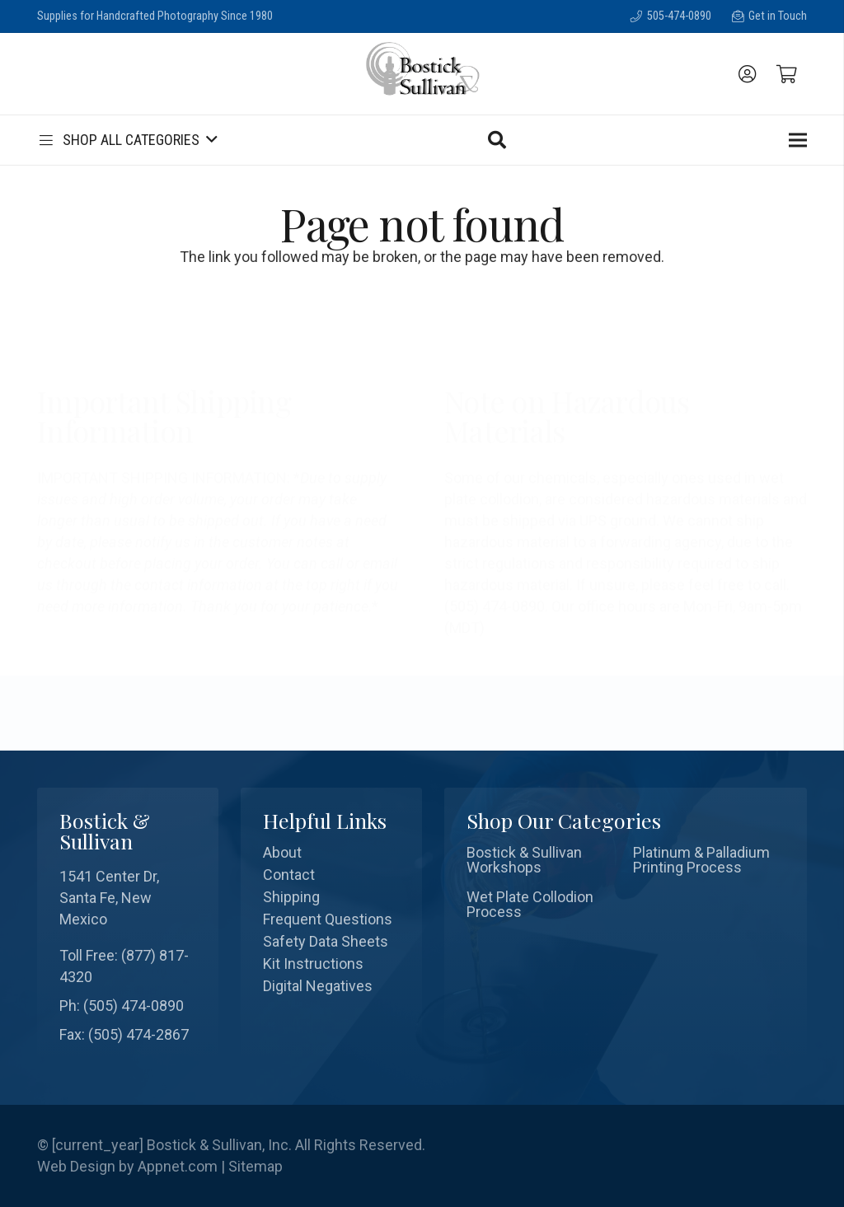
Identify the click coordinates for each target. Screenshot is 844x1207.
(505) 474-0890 (133, 1005)
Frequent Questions (327, 919)
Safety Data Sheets (325, 941)
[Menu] (798, 140)
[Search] (497, 140)
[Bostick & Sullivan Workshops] (542, 860)
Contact (289, 874)
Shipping (291, 896)
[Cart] (787, 74)
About (282, 852)
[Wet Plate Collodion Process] (542, 904)
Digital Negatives (318, 985)
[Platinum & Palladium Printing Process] (709, 860)
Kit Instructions (313, 963)
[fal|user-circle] (750, 74)
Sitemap (255, 1166)
